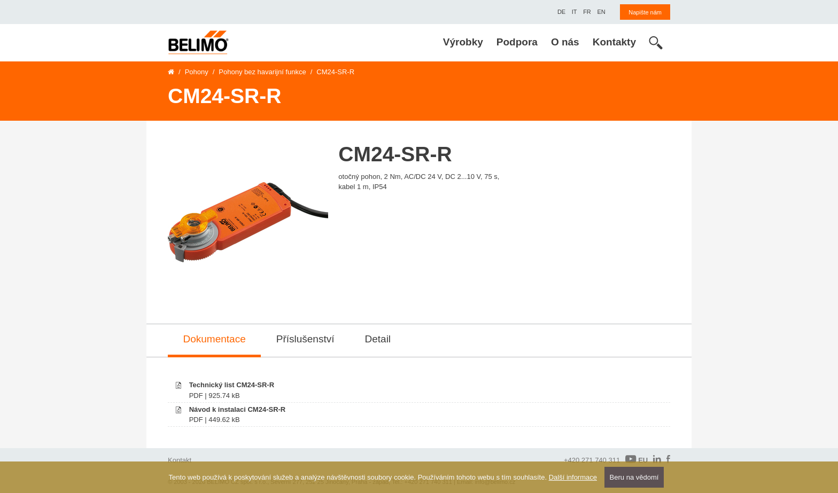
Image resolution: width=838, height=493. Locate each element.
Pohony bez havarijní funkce (262, 72)
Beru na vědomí (634, 477)
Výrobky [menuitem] (463, 42)
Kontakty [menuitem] (614, 42)
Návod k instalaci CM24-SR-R (237, 409)
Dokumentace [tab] (214, 339)
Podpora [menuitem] (517, 42)
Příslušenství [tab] (305, 339)
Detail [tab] (378, 339)
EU (636, 459)
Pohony (196, 72)
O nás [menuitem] (565, 42)
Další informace (573, 477)
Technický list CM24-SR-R (231, 385)
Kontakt (179, 460)
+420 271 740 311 (592, 460)
